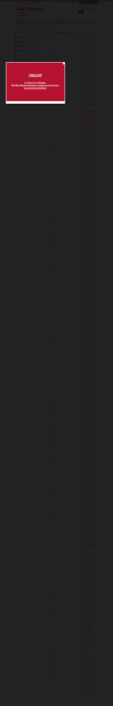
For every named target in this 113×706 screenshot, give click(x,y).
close (85, 333)
